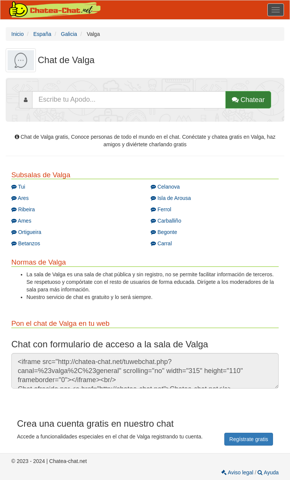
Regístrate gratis (248, 439)
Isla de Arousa (171, 198)
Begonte (164, 232)
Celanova (165, 187)
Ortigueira (26, 232)
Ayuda (268, 472)
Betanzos (25, 243)
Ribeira (23, 209)
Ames (21, 221)
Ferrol (161, 209)
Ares (20, 198)
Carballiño (166, 221)
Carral (161, 243)
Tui (18, 187)
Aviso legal (238, 472)
